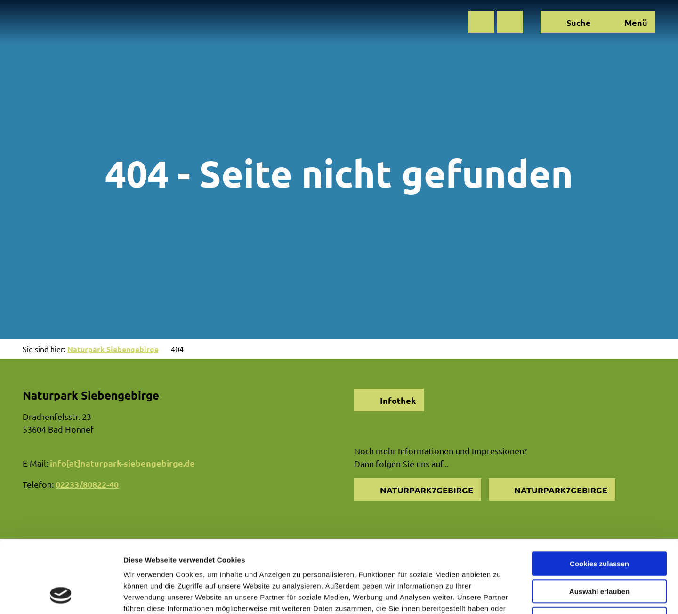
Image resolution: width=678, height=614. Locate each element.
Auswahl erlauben (599, 526)
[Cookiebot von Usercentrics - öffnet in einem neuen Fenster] (61, 596)
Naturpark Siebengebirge (113, 349)
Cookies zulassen (599, 498)
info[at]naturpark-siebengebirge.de (122, 463)
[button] (481, 22)
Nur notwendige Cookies (599, 554)
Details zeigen (501, 595)
